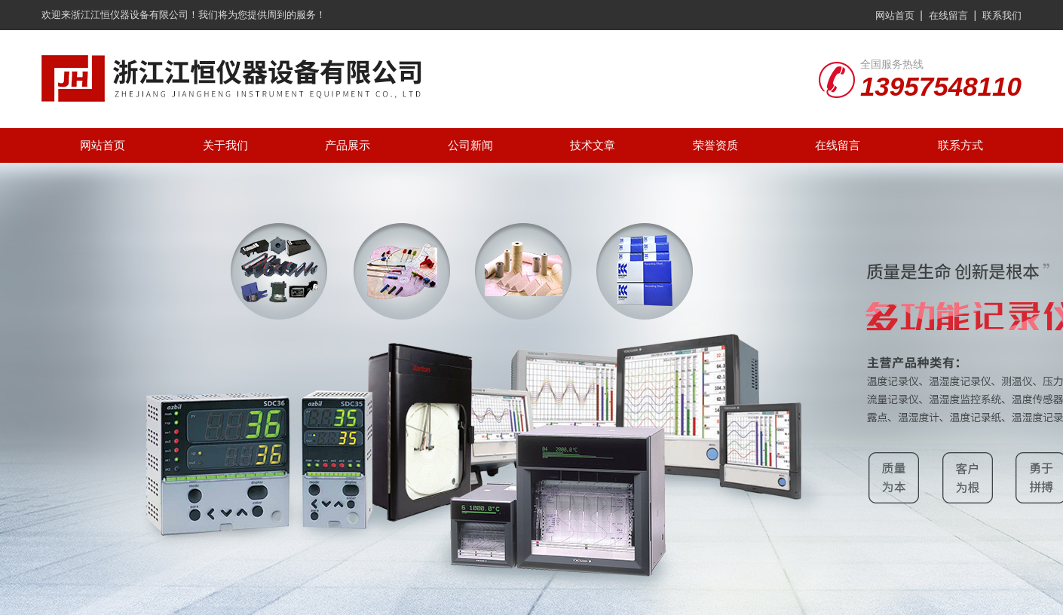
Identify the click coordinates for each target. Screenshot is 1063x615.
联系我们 (1002, 15)
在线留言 (948, 15)
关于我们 (225, 145)
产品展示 (347, 145)
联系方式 (960, 145)
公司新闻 (470, 145)
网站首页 (894, 15)
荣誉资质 (715, 145)
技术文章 (592, 145)
